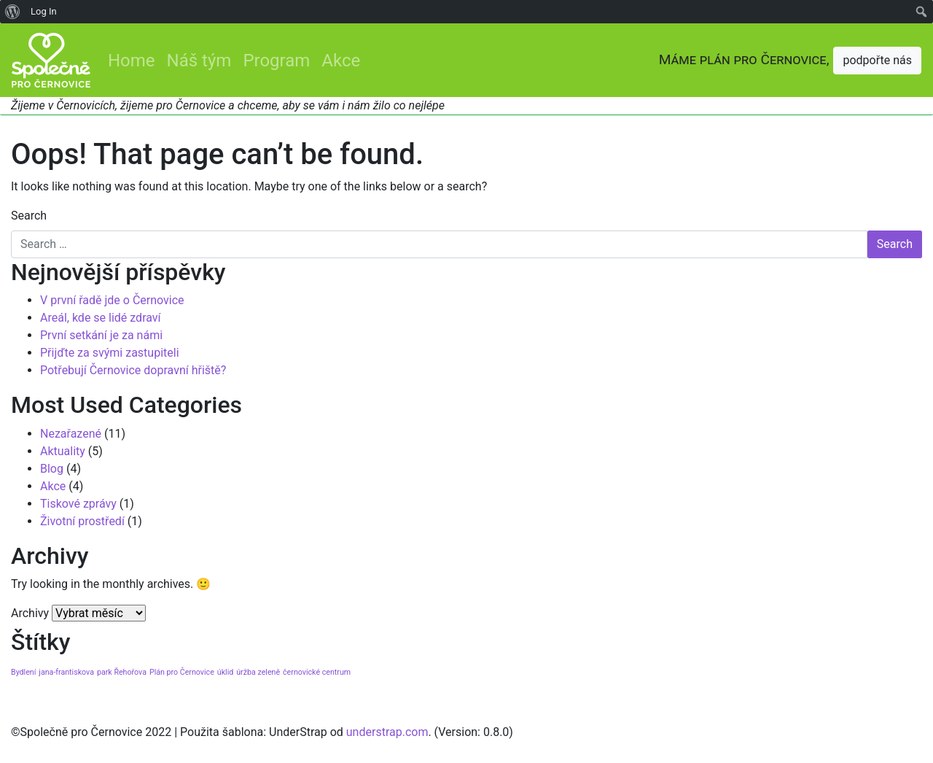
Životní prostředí (82, 521)
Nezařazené (70, 434)
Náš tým (199, 60)
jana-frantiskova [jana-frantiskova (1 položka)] (66, 672)
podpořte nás (877, 60)
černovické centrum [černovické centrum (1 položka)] (317, 672)
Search (29, 215)
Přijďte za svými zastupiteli (109, 353)
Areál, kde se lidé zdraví (100, 318)
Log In (44, 11)
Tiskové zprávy (78, 504)
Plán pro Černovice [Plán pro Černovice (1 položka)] (181, 672)
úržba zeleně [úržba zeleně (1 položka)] (258, 672)
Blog (51, 469)
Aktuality (62, 451)
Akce (340, 60)
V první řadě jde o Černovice (112, 300)
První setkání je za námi (101, 335)
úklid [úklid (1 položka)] (225, 672)
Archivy (30, 613)
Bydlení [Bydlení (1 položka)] (23, 672)
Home (131, 60)
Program (276, 60)
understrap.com (387, 732)
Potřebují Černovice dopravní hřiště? (133, 370)
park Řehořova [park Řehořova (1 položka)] (122, 672)
